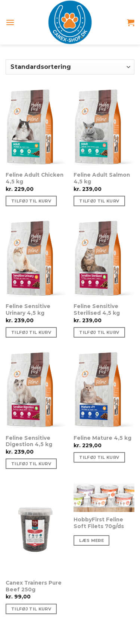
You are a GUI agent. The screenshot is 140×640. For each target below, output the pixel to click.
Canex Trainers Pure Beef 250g (34, 586)
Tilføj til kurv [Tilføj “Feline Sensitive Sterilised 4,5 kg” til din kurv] (99, 332)
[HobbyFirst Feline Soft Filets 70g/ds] (104, 498)
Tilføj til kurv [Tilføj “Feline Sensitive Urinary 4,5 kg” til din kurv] (31, 332)
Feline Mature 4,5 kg (102, 438)
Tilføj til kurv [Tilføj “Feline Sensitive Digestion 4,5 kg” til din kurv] (31, 463)
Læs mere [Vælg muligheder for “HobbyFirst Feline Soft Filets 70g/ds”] (91, 540)
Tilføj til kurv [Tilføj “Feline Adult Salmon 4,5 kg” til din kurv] (99, 201)
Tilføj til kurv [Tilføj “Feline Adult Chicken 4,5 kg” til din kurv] (31, 201)
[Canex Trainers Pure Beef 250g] (36, 529)
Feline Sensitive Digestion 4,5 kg (29, 441)
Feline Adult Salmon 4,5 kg (102, 178)
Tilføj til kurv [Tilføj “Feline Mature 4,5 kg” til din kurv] (99, 457)
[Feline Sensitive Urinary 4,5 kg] (36, 260)
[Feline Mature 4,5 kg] (104, 391)
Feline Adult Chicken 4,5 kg (34, 178)
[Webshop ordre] (70, 67)
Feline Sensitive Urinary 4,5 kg (28, 309)
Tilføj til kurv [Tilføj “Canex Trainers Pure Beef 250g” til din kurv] (31, 609)
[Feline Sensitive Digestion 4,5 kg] (36, 391)
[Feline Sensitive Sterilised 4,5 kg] (104, 260)
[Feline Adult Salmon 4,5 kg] (104, 128)
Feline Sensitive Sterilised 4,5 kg (97, 309)
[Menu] (10, 22)
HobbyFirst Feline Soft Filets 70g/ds (99, 522)
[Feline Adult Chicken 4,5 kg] (36, 128)
